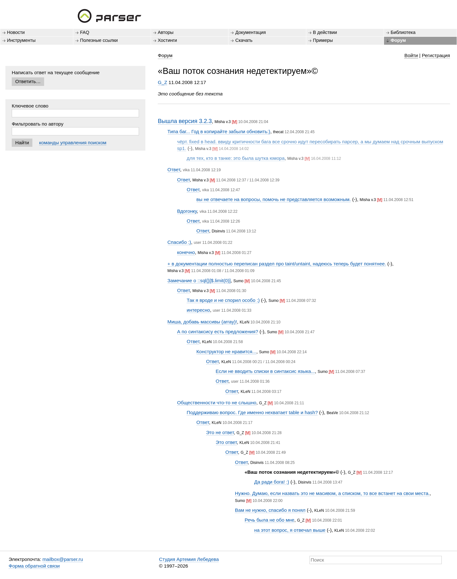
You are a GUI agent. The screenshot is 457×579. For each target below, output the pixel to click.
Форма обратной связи (34, 566)
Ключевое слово (30, 105)
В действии (325, 32)
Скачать (243, 40)
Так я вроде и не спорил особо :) (223, 300)
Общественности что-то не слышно (216, 402)
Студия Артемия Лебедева (189, 559)
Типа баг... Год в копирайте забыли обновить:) (219, 131)
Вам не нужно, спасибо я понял (270, 510)
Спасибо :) (179, 242)
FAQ (84, 32)
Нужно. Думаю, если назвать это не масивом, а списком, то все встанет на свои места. (332, 493)
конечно (186, 252)
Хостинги (167, 40)
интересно (198, 310)
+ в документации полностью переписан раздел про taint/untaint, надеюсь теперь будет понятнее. (277, 263)
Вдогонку (187, 211)
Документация (250, 32)
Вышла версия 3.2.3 (185, 121)
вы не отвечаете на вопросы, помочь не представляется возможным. (273, 199)
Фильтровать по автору (37, 124)
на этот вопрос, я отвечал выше (289, 530)
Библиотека (403, 32)
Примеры (323, 40)
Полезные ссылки (99, 40)
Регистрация (436, 55)
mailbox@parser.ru (63, 559)
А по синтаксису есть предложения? (217, 331)
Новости (16, 32)
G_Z (162, 82)
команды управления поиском (72, 142)
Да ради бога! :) (271, 482)
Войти (411, 55)
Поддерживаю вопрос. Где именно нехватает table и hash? (252, 412)
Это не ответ (220, 432)
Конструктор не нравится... (226, 351)
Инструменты (21, 40)
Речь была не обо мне (270, 520)
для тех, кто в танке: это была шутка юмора (235, 158)
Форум (398, 40)
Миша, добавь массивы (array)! (202, 321)
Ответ (174, 169)
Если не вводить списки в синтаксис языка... (265, 371)
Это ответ (226, 442)
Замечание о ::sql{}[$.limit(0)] (199, 280)
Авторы (166, 32)
